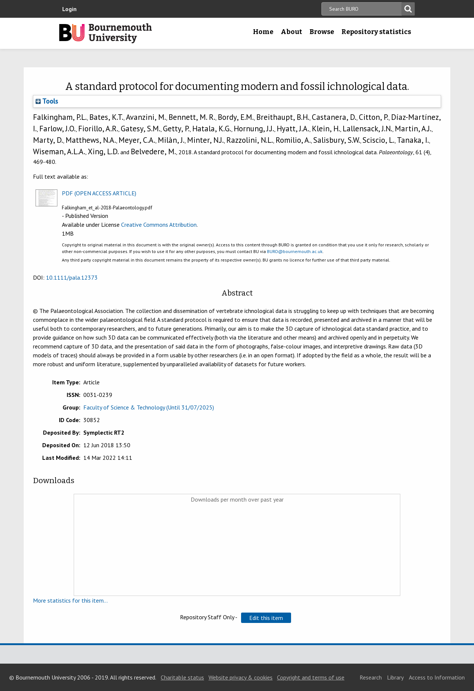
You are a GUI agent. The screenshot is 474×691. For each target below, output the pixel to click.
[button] (266, 618)
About (291, 32)
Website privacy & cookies (240, 677)
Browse (322, 32)
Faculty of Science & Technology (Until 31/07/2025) (148, 407)
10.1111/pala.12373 (72, 277)
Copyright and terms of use (310, 677)
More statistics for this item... (70, 600)
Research (371, 677)
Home (263, 32)
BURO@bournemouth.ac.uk (295, 251)
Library (395, 677)
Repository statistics (376, 32)
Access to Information (437, 677)
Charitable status (182, 677)
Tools (47, 101)
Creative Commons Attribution (159, 224)
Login (69, 9)
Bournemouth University (105, 33)
